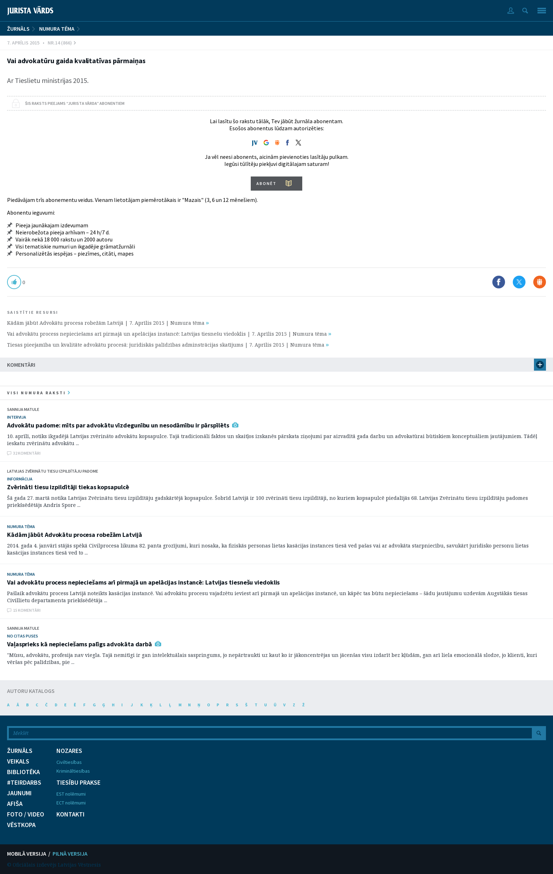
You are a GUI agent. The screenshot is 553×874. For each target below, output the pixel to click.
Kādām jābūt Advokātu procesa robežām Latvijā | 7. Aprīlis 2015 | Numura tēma (108, 322)
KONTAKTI (70, 814)
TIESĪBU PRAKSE (78, 782)
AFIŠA (15, 803)
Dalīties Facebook (498, 282)
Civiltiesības (69, 762)
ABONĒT (266, 183)
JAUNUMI (19, 793)
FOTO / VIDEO (25, 814)
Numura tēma (56, 28)
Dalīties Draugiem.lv (539, 282)
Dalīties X (519, 282)
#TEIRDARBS (24, 782)
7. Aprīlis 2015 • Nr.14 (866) (41, 43)
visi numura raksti (38, 392)
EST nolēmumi (71, 794)
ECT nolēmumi (71, 803)
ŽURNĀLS (18, 28)
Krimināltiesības (73, 771)
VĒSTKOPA (21, 824)
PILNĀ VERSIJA (70, 853)
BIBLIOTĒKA (23, 772)
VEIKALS (18, 761)
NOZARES (69, 750)
